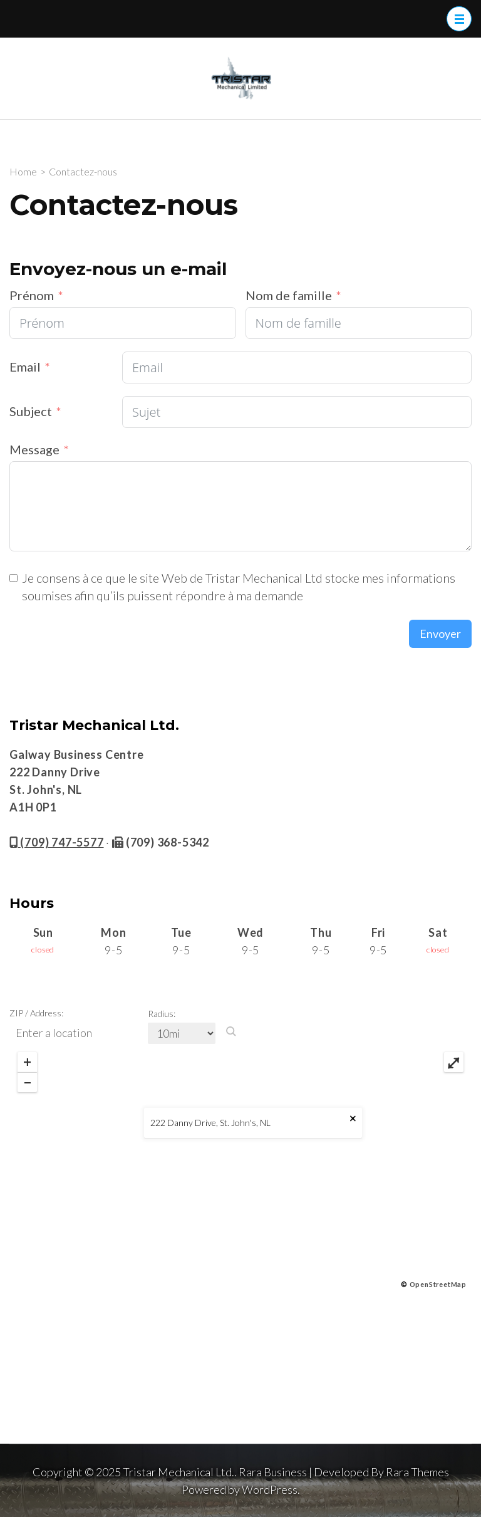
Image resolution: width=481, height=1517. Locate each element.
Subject (30, 411)
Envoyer (440, 633)
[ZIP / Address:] (77, 1033)
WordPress (269, 1489)
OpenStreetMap (438, 1284)
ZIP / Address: (36, 1013)
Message (34, 449)
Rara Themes (417, 1472)
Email (25, 366)
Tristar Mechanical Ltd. (178, 1472)
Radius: (161, 1013)
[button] (231, 1031)
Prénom (31, 295)
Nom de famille (289, 295)
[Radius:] (181, 1033)
